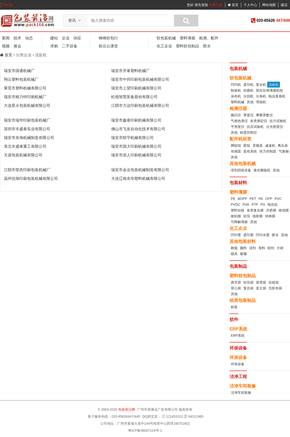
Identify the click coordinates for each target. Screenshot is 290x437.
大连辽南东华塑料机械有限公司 (138, 178)
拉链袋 (273, 282)
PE (233, 199)
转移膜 (270, 216)
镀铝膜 (236, 216)
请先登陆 (201, 5)
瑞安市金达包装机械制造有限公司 (140, 170)
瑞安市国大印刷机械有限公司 (136, 146)
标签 (234, 307)
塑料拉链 (237, 210)
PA (261, 199)
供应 (77, 38)
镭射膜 (258, 216)
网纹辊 (236, 145)
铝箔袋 (248, 282)
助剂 (271, 248)
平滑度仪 (237, 127)
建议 (284, 5)
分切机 (248, 96)
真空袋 (236, 282)
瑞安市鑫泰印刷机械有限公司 (136, 120)
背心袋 (236, 288)
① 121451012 (172, 416)
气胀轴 (284, 151)
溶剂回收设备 (241, 170)
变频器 (258, 145)
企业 (66, 38)
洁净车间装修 (241, 392)
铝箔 (246, 216)
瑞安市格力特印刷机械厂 (25, 97)
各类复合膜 (255, 210)
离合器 (283, 145)
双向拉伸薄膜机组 (269, 90)
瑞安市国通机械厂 (19, 71)
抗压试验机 (255, 127)
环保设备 (237, 364)
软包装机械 (166, 38)
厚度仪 (248, 115)
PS (263, 204)
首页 (233, 5)
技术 (17, 38)
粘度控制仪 (248, 132)
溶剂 (252, 248)
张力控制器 (267, 151)
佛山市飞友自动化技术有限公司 (138, 129)
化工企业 (164, 46)
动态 (29, 38)
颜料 (243, 248)
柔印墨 (248, 235)
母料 (261, 248)
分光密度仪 (274, 127)
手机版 (6, 5)
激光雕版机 (262, 170)
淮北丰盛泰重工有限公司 (25, 146)
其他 (250, 102)
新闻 (6, 38)
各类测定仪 (258, 121)
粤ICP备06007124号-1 (145, 430)
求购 (54, 46)
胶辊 (246, 145)
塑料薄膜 (187, 38)
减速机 (270, 145)
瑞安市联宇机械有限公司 (132, 138)
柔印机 (248, 85)
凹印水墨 (262, 235)
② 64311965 (193, 416)
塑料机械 (237, 102)
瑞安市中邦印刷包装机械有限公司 (140, 79)
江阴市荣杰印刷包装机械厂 (27, 170)
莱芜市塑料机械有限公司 (25, 88)
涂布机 (236, 96)
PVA (246, 204)
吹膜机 (248, 90)
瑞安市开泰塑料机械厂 (130, 71)
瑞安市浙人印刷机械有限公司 (136, 155)
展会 (17, 46)
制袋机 (236, 90)
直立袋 (261, 288)
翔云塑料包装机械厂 (21, 79)
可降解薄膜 (239, 222)
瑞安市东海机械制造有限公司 (29, 138)
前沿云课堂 (108, 46)
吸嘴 (243, 254)
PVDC (235, 204)
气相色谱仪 (239, 121)
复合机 (261, 85)
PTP (255, 204)
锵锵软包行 (108, 38)
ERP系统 (238, 335)
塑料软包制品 (187, 46)
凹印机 (236, 85)
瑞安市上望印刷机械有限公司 (136, 88)
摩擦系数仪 (264, 115)
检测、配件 (208, 38)
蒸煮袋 (261, 282)
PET (253, 199)
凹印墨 (236, 235)
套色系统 (250, 151)
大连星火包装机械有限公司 (27, 105)
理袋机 (261, 102)
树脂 (234, 248)
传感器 (236, 151)
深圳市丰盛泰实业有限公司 (27, 129)
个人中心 (250, 5)
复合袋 (248, 288)
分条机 (261, 96)
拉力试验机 (277, 121)
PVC (278, 199)
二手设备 (69, 46)
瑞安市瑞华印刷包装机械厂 (27, 120)
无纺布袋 (275, 288)
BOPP (242, 199)
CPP (268, 199)
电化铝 (273, 204)
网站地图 (269, 5)
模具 (234, 254)
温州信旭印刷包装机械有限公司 (31, 178)
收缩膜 (284, 210)
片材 (280, 248)
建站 (54, 38)
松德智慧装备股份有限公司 (134, 97)
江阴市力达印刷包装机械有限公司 (140, 105)
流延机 (273, 85)
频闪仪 (236, 115)
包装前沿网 (127, 409)
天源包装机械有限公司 (23, 155)
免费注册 (216, 5)
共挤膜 (271, 210)
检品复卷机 (276, 96)
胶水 (207, 46)
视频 (6, 46)
